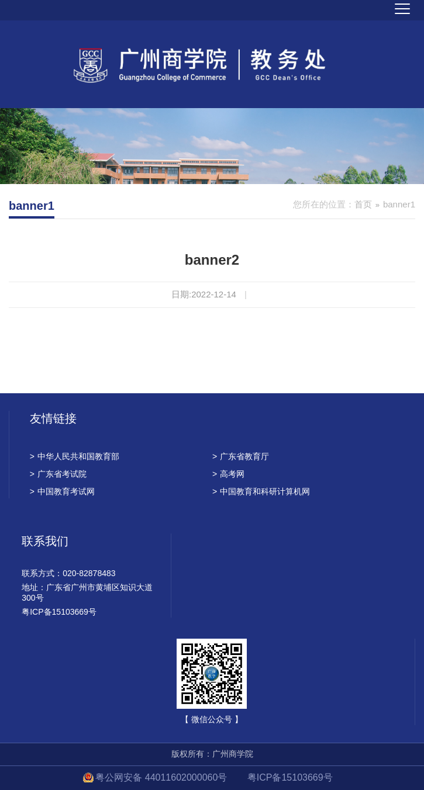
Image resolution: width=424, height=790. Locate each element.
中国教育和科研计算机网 (261, 491)
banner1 (399, 204)
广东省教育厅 (240, 456)
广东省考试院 (58, 474)
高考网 (228, 474)
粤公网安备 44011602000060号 (162, 777)
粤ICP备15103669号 (290, 777)
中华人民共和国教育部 (74, 456)
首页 (363, 204)
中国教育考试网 (62, 491)
